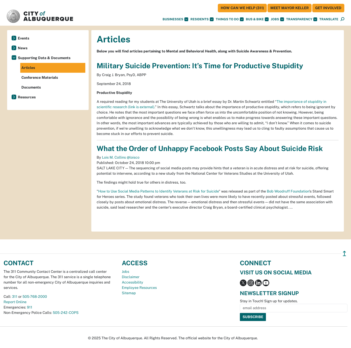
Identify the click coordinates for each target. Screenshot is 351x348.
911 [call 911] (29, 307)
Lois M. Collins (114, 157)
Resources (27, 97)
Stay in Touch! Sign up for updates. (269, 301)
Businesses (175, 19)
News (22, 48)
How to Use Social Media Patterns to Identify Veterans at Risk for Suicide (158, 191)
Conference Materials (39, 77)
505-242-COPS (66, 313)
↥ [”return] (344, 253)
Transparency (301, 19)
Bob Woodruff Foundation (288, 191)
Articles (28, 68)
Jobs (277, 19)
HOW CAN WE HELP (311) (242, 8)
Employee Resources (139, 288)
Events (23, 38)
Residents (202, 19)
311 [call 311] (14, 296)
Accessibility (132, 282)
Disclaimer (130, 277)
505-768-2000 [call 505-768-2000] (34, 296)
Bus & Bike (257, 19)
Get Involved (328, 8)
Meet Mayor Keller (289, 8)
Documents (31, 87)
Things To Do (230, 19)
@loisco (133, 157)
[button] (328, 19)
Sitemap (129, 293)
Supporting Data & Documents (44, 58)
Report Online (15, 302)
